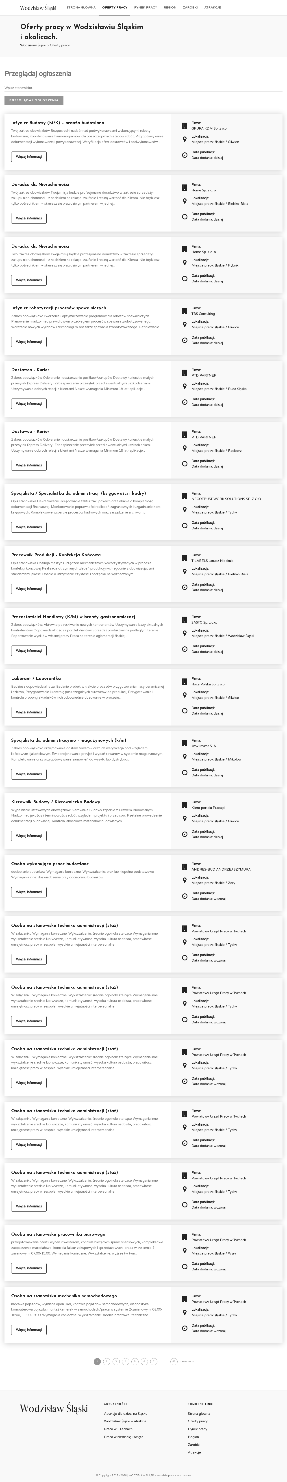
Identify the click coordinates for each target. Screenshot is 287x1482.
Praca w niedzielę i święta (123, 1437)
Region (170, 7)
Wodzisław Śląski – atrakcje (125, 1421)
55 (174, 1361)
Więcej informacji (29, 157)
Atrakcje (212, 7)
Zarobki (190, 7)
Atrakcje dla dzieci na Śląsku (125, 1414)
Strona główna (81, 7)
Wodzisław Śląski (33, 45)
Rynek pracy (145, 7)
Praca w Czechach (118, 1429)
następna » (187, 1361)
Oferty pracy (114, 7)
